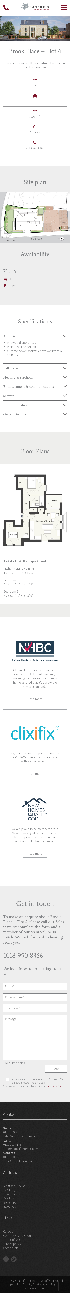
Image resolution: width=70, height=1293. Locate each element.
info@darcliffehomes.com (20, 1161)
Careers (8, 1231)
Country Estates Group (18, 1235)
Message (35, 1037)
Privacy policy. (54, 1086)
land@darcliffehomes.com (20, 1149)
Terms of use (11, 1240)
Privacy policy (12, 1244)
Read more (35, 699)
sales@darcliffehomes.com (21, 1136)
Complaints (10, 1248)
